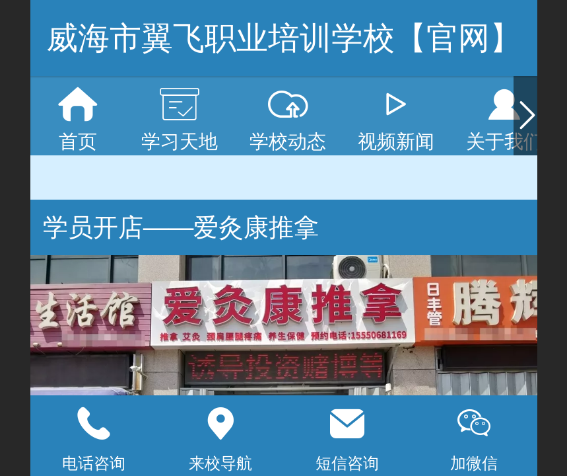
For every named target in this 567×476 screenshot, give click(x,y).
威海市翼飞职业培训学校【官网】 (283, 38)
